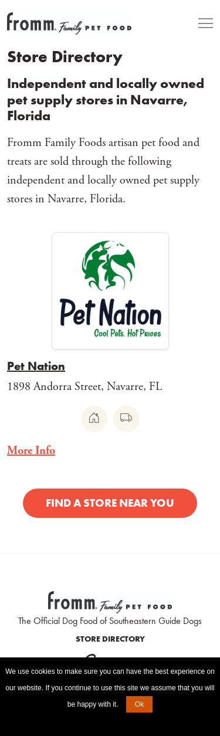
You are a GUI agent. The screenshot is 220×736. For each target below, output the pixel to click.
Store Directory (110, 638)
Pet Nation (36, 366)
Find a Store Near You (110, 503)
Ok (139, 704)
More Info (31, 450)
